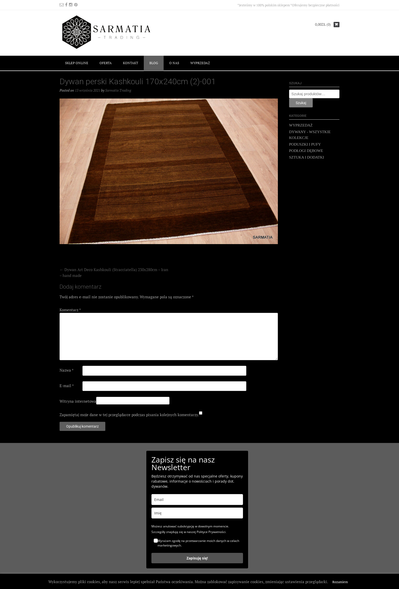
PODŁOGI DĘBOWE (306, 151)
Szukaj (301, 103)
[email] (197, 499)
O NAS (174, 63)
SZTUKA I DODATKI (306, 157)
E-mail (67, 385)
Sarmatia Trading (118, 90)
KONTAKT (130, 63)
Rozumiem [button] (340, 582)
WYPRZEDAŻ (200, 63)
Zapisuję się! (197, 558)
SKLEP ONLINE (76, 63)
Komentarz (70, 309)
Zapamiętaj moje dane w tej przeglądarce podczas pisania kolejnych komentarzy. (129, 414)
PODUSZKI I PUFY (305, 144)
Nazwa (67, 370)
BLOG (153, 63)
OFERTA (105, 63)
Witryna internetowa (78, 401)
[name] (197, 513)
